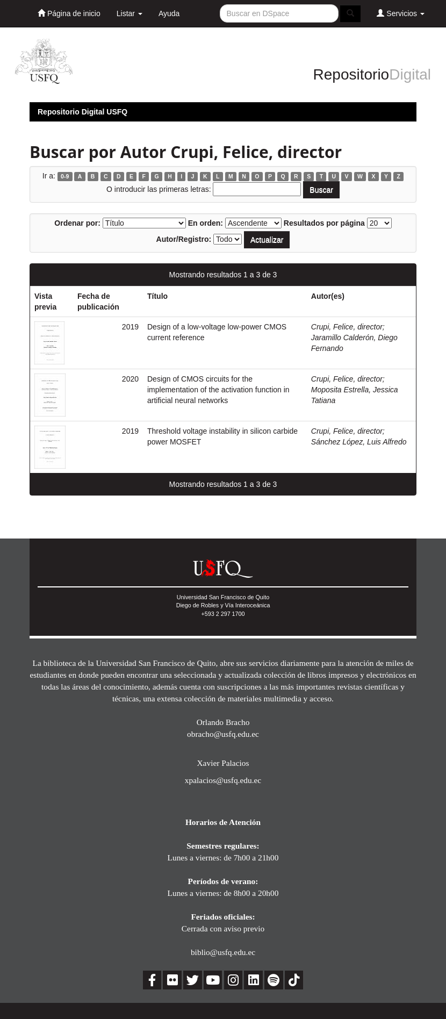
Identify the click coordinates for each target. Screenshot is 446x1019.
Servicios (401, 13)
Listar (129, 13)
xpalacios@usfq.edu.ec (223, 780)
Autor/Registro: (184, 239)
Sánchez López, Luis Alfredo (359, 441)
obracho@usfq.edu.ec (223, 733)
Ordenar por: (77, 223)
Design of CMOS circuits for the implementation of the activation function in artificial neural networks (218, 390)
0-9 (65, 176)
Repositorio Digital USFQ (82, 111)
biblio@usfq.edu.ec (223, 952)
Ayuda (169, 13)
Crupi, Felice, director (347, 326)
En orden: (205, 223)
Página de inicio (69, 13)
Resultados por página (324, 223)
